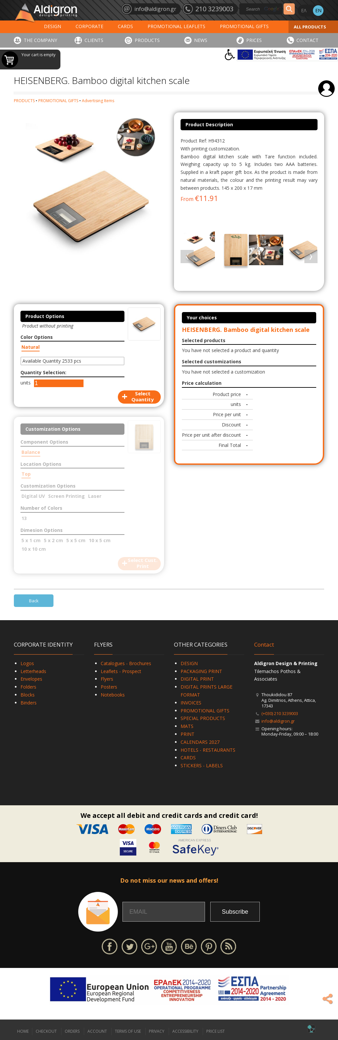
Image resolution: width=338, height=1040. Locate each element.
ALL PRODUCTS (310, 27)
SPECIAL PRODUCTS (203, 718)
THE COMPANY (40, 40)
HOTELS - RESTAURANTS (208, 750)
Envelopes (31, 679)
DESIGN (52, 26)
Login (326, 88)
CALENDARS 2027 (200, 742)
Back (34, 601)
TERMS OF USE (128, 1031)
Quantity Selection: (43, 372)
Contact (264, 644)
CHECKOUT (46, 1031)
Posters (109, 687)
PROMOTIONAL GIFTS (244, 26)
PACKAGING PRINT (201, 671)
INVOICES (191, 703)
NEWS (200, 40)
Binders (28, 703)
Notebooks (113, 695)
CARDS (125, 26)
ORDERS (72, 1031)
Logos (27, 663)
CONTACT (307, 40)
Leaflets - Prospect (121, 671)
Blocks (27, 695)
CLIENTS (93, 40)
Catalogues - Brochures (126, 663)
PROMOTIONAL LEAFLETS (176, 26)
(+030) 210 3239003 (279, 713)
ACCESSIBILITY (185, 1031)
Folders (28, 687)
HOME (23, 1031)
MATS (187, 726)
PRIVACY (156, 1031)
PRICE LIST (215, 1031)
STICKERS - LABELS (202, 765)
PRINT (187, 734)
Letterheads (33, 671)
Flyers (107, 679)
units (25, 383)
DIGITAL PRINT (197, 679)
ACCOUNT (97, 1031)
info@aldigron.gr (278, 721)
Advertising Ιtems (98, 100)
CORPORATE (89, 26)
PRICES (254, 40)
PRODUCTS (147, 40)
